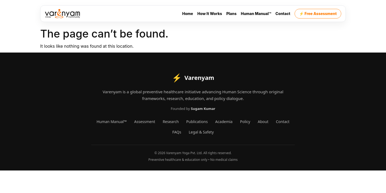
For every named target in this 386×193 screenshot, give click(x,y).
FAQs (176, 132)
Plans (231, 13)
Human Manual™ (256, 13)
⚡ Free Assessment (318, 13)
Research (171, 121)
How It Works (209, 13)
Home (187, 13)
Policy (245, 121)
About (263, 121)
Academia (224, 121)
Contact (283, 13)
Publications (197, 121)
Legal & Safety (201, 132)
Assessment (144, 121)
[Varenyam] (62, 13)
